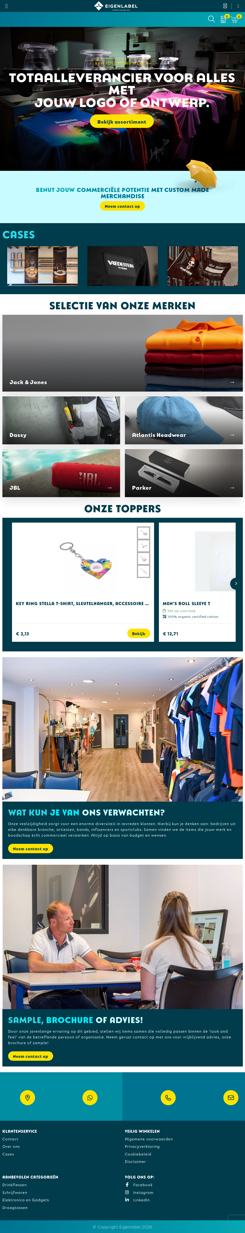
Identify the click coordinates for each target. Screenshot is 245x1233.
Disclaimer (135, 1161)
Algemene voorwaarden (149, 1138)
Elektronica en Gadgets (25, 1199)
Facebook (139, 1184)
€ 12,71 (170, 633)
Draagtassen (15, 1207)
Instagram (139, 1192)
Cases (8, 1153)
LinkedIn (137, 1199)
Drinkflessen (14, 1184)
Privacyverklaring (142, 1146)
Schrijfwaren (14, 1192)
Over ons (11, 1146)
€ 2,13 (22, 633)
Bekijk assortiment (121, 121)
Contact (10, 1138)
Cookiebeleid (138, 1153)
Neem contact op (122, 206)
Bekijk (138, 633)
